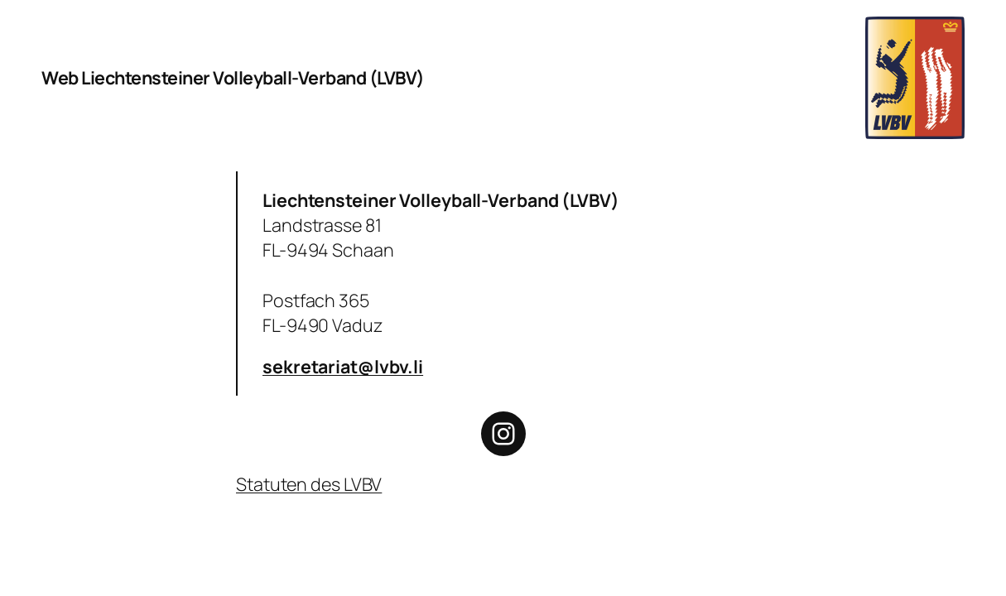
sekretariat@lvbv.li (342, 366)
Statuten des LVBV (309, 484)
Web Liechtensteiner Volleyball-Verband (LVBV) (233, 77)
